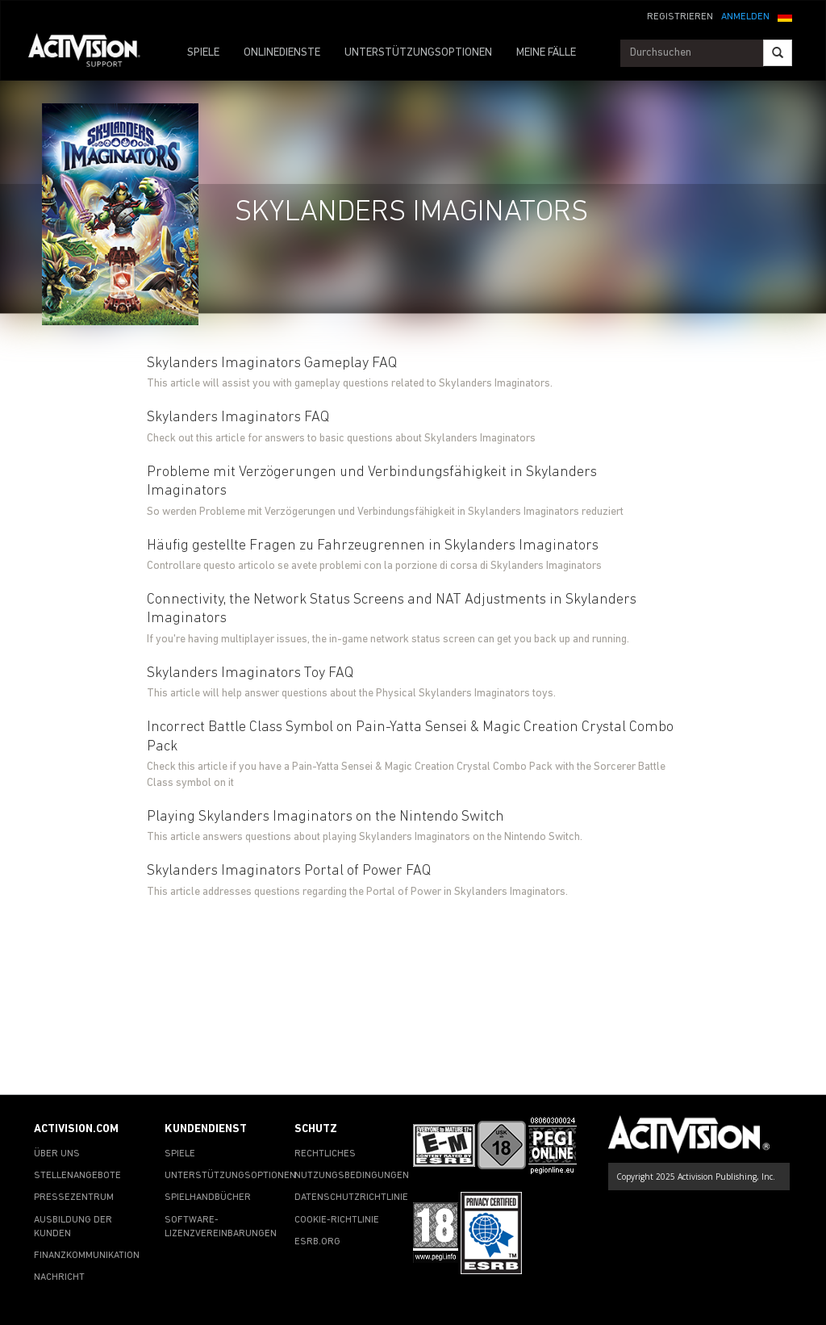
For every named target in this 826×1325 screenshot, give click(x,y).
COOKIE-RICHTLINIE (336, 1220)
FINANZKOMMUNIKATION (87, 1255)
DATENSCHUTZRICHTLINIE (351, 1197)
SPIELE (203, 53)
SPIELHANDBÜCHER (208, 1197)
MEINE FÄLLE (546, 53)
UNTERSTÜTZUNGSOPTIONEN (418, 53)
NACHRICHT (59, 1277)
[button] (785, 15)
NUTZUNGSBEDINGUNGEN (351, 1176)
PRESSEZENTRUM (74, 1197)
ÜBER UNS (57, 1154)
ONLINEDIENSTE (282, 53)
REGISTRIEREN (680, 17)
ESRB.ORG (317, 1242)
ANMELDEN (745, 17)
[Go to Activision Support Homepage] (92, 53)
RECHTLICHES (325, 1154)
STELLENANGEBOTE (77, 1176)
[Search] (777, 53)
